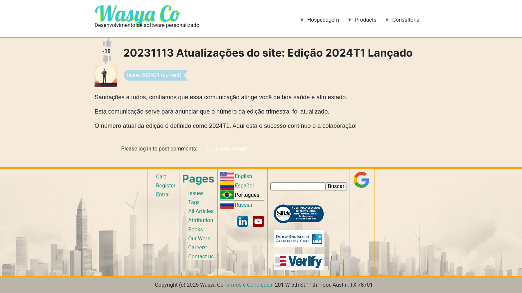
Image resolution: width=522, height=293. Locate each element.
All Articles (201, 211)
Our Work (199, 238)
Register (166, 185)
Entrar (163, 194)
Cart (161, 176)
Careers (197, 247)
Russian (244, 205)
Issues (195, 193)
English (243, 176)
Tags (194, 202)
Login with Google (226, 149)
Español (244, 185)
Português (247, 195)
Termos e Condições (248, 285)
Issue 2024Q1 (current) (154, 75)
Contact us (201, 256)
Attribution (200, 220)
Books (195, 229)
